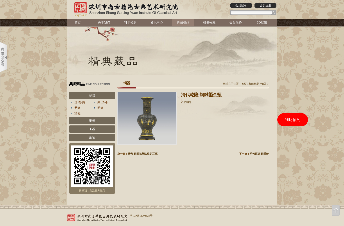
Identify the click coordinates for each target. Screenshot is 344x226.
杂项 (92, 137)
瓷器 (92, 95)
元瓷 (77, 108)
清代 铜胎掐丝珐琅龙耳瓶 (143, 153)
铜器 (92, 120)
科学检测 (130, 22)
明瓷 (100, 108)
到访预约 (293, 120)
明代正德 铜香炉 (259, 153)
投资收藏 (209, 22)
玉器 (92, 129)
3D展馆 (262, 22)
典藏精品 (183, 22)
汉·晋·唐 (79, 102)
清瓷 (77, 113)
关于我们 (104, 22)
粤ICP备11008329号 (141, 215)
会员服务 (235, 22)
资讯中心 (156, 22)
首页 (78, 22)
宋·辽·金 (102, 102)
